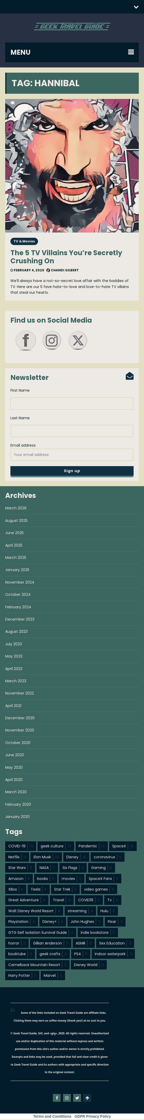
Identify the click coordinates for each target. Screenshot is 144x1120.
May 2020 (14, 768)
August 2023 (16, 632)
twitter (77, 1098)
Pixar (115, 922)
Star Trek (65, 890)
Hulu (108, 911)
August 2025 (16, 521)
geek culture (56, 846)
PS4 (80, 954)
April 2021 (13, 706)
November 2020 (19, 730)
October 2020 (17, 743)
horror (17, 944)
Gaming (101, 868)
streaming (80, 911)
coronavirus (107, 857)
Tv (112, 900)
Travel (62, 900)
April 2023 (13, 669)
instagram (67, 1098)
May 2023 (13, 656)
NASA (47, 868)
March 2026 (16, 508)
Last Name (20, 418)
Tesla (39, 890)
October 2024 (18, 595)
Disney (76, 857)
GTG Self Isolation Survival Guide (40, 933)
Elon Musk (46, 857)
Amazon (19, 879)
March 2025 (15, 558)
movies (71, 879)
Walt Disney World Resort (34, 911)
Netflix (17, 857)
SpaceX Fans (103, 879)
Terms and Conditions (52, 1117)
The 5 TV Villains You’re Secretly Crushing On (66, 257)
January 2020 (17, 817)
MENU (20, 52)
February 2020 (18, 805)
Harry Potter (22, 976)
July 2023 (13, 644)
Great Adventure (26, 900)
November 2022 (19, 693)
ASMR (84, 944)
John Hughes (85, 922)
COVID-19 (20, 846)
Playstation (21, 922)
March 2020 (16, 792)
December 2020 (20, 718)
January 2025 (17, 570)
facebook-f (57, 1098)
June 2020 (14, 755)
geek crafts (53, 954)
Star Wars (20, 868)
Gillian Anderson (50, 944)
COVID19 (89, 900)
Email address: (72, 452)
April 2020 (14, 780)
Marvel (53, 976)
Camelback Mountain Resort (37, 965)
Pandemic (92, 846)
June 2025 (14, 533)
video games (99, 890)
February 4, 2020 (27, 270)
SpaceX (123, 846)
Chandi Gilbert (62, 270)
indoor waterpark (113, 954)
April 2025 (13, 545)
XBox (15, 890)
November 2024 (19, 582)
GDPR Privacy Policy (92, 1117)
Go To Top (87, 1098)
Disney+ (52, 922)
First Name (20, 390)
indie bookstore (98, 933)
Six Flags (73, 868)
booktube (20, 954)
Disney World (89, 965)
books (45, 879)
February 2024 (18, 607)
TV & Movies (24, 241)
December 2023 (19, 619)
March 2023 (15, 681)
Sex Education (115, 944)
